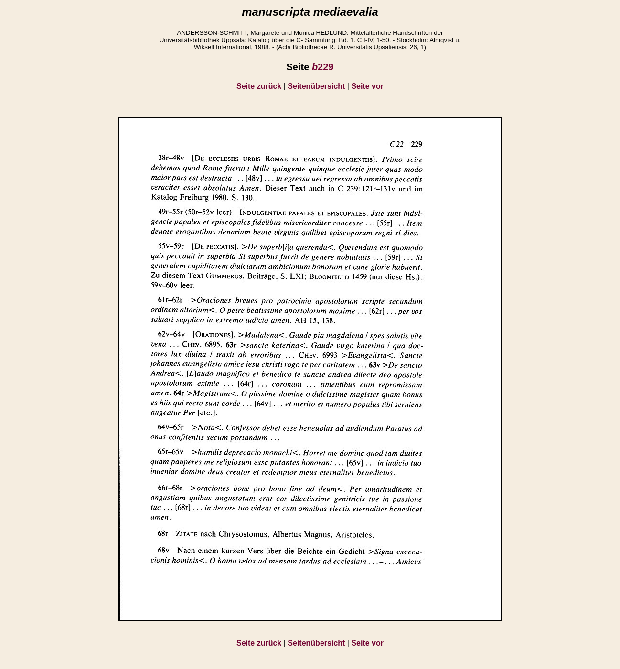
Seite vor (367, 86)
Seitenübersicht (316, 86)
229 (323, 67)
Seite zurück (258, 86)
